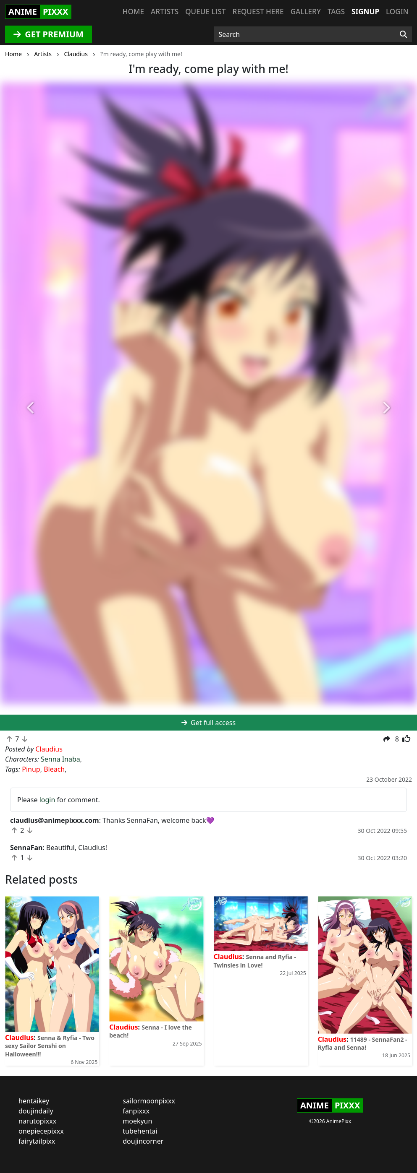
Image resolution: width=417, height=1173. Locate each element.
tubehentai (140, 1131)
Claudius (19, 1037)
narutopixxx (37, 1121)
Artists (164, 11)
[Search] (403, 34)
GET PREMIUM (48, 34)
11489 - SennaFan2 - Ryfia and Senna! (362, 1043)
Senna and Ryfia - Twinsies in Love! (255, 961)
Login (397, 11)
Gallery (306, 11)
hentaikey (33, 1100)
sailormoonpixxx (149, 1100)
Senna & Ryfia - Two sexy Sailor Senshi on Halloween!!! (49, 1046)
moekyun (137, 1121)
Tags (336, 11)
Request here (258, 11)
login (47, 799)
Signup (365, 11)
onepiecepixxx (41, 1131)
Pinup (31, 769)
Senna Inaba (60, 759)
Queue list (205, 11)
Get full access (208, 722)
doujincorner (143, 1141)
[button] (31, 408)
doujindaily (35, 1111)
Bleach (54, 769)
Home (133, 11)
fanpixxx (136, 1111)
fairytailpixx (36, 1141)
